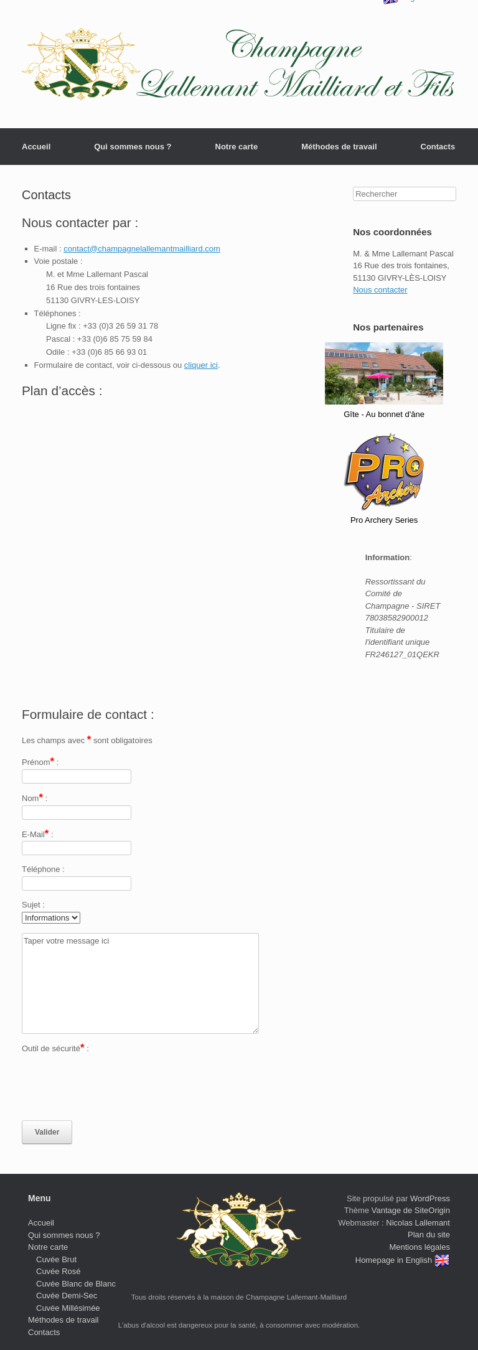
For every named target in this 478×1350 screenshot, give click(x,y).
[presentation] (116, 1088)
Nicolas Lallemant (418, 1222)
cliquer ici (201, 365)
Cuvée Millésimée (68, 1308)
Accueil (36, 146)
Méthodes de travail (339, 146)
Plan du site (429, 1234)
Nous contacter (380, 289)
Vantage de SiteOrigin (411, 1210)
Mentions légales (419, 1247)
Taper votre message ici (140, 983)
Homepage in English (402, 1260)
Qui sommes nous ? (132, 146)
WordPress (430, 1198)
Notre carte (236, 146)
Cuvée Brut (56, 1259)
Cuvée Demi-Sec (66, 1295)
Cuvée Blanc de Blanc (76, 1283)
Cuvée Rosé (58, 1271)
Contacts (438, 146)
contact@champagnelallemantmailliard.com (141, 248)
